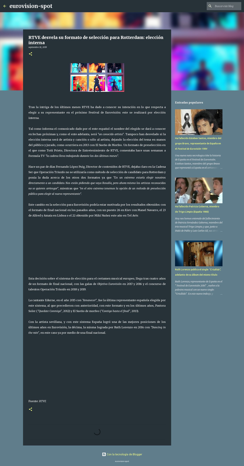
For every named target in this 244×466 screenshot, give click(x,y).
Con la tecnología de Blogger (122, 454)
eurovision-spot (30, 6)
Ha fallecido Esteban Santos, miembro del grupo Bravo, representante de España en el (198, 143)
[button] (30, 54)
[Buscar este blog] (223, 6)
